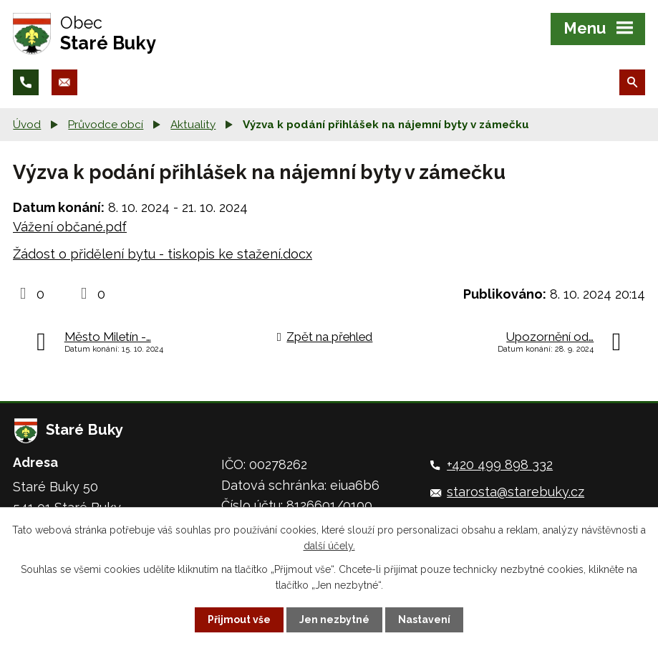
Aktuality (193, 124)
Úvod (27, 124)
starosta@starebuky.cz (515, 491)
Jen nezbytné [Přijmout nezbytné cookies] (334, 619)
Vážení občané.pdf (70, 226)
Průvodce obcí (105, 124)
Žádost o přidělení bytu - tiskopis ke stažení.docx (162, 253)
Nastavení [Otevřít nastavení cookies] (424, 619)
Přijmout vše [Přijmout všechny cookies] (239, 619)
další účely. (329, 545)
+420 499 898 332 (500, 464)
